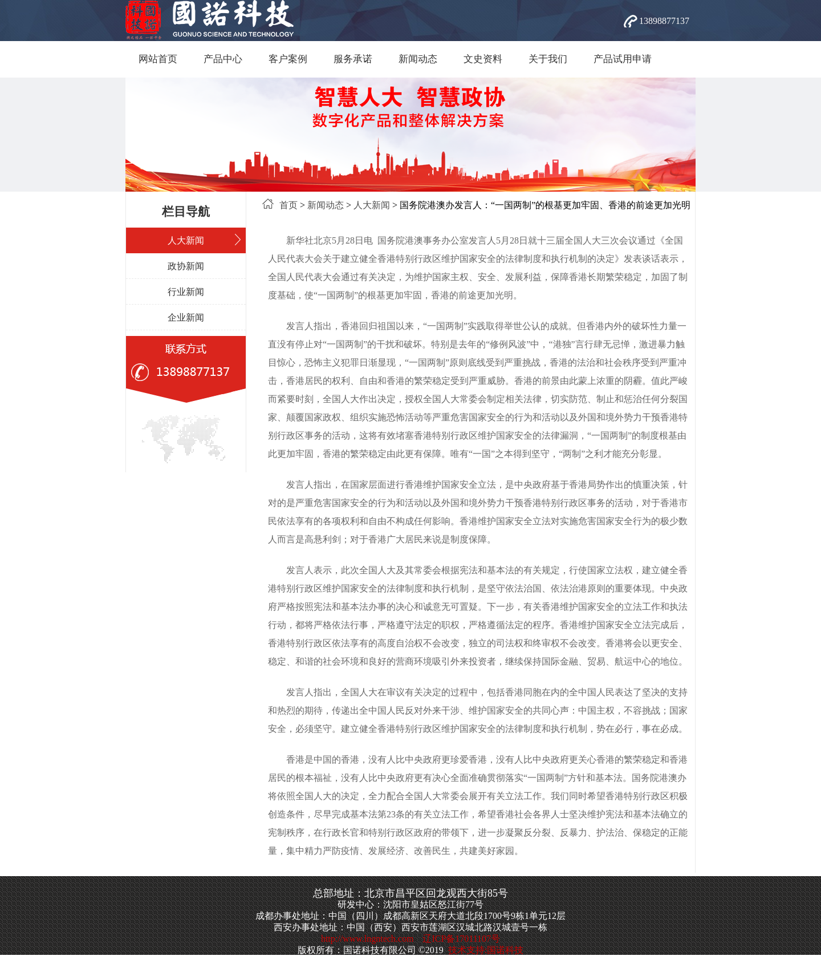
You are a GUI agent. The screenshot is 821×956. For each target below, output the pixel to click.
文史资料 (483, 59)
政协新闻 (186, 266)
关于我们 (548, 59)
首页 (288, 205)
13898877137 (664, 21)
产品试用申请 (623, 59)
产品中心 (223, 59)
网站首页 (158, 59)
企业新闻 (186, 317)
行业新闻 (186, 292)
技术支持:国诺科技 (485, 950)
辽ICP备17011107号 (461, 938)
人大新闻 (186, 240)
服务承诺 (353, 59)
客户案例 (288, 59)
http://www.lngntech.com (367, 938)
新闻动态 (418, 59)
